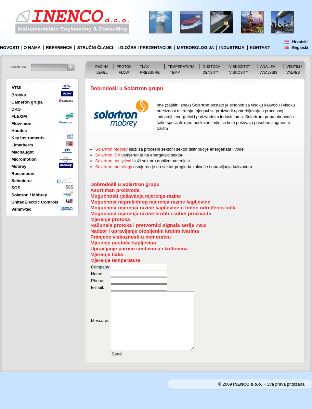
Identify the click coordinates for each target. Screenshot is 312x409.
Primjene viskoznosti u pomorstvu (130, 237)
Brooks (18, 95)
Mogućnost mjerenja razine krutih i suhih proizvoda (150, 213)
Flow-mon (21, 123)
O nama (32, 47)
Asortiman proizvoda (114, 190)
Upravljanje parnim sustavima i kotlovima (139, 248)
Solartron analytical (113, 160)
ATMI (16, 87)
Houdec (19, 130)
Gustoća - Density (212, 69)
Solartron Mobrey (111, 149)
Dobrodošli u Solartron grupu (125, 184)
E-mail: (97, 287)
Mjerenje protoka (110, 219)
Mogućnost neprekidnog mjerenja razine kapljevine (150, 201)
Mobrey (18, 166)
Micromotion (24, 159)
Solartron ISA (107, 155)
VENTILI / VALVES (294, 69)
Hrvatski (299, 42)
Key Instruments (28, 137)
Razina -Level (101, 69)
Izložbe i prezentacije (145, 47)
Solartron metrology (113, 166)
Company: (100, 267)
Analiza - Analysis (269, 69)
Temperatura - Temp (181, 69)
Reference (59, 47)
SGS (15, 187)
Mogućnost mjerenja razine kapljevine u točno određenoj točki (163, 207)
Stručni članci (95, 47)
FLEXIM (19, 116)
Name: (97, 273)
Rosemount (23, 173)
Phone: (97, 280)
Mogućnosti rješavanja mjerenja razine (135, 196)
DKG (16, 109)
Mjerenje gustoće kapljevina (123, 242)
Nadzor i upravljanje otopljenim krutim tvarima (144, 231)
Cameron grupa (27, 102)
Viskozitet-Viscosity (240, 69)
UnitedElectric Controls (34, 202)
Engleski (300, 47)
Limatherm (22, 145)
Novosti (9, 47)
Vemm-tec (21, 209)
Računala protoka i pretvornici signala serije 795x (148, 225)
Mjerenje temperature (115, 260)
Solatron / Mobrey (29, 194)
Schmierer (21, 180)
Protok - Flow (123, 69)
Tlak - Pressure (150, 69)
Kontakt (260, 47)
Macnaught (22, 152)
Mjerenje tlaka (106, 254)
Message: (100, 326)
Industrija (231, 47)
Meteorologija (195, 47)
